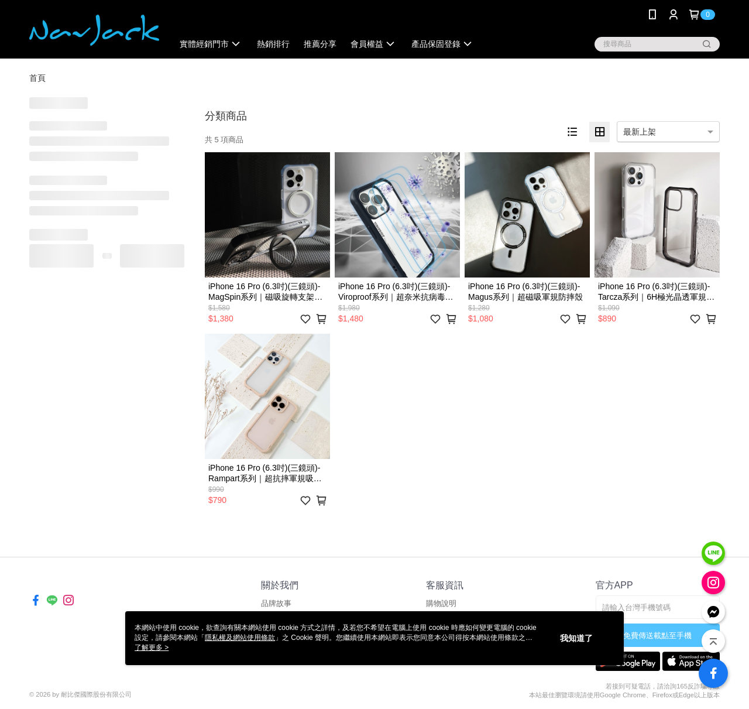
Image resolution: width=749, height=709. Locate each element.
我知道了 (576, 638)
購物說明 (441, 603)
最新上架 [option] (639, 131)
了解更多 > (152, 647)
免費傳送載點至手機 (657, 635)
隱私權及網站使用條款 (240, 637)
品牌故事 (276, 603)
